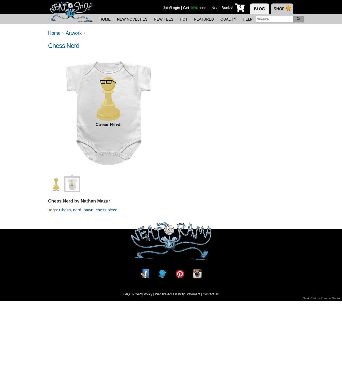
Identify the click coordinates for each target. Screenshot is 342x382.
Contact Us (211, 294)
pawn (89, 210)
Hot (184, 19)
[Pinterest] (179, 274)
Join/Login (171, 8)
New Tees (163, 19)
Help (248, 19)
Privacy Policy (142, 294)
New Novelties (132, 19)
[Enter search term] (274, 19)
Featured (204, 19)
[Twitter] (162, 274)
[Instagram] (197, 274)
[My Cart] (240, 7)
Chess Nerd (63, 45)
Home (105, 19)
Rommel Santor (331, 298)
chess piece (106, 210)
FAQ (126, 294)
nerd (77, 210)
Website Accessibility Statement (177, 294)
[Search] (298, 19)
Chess (65, 210)
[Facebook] (144, 274)
